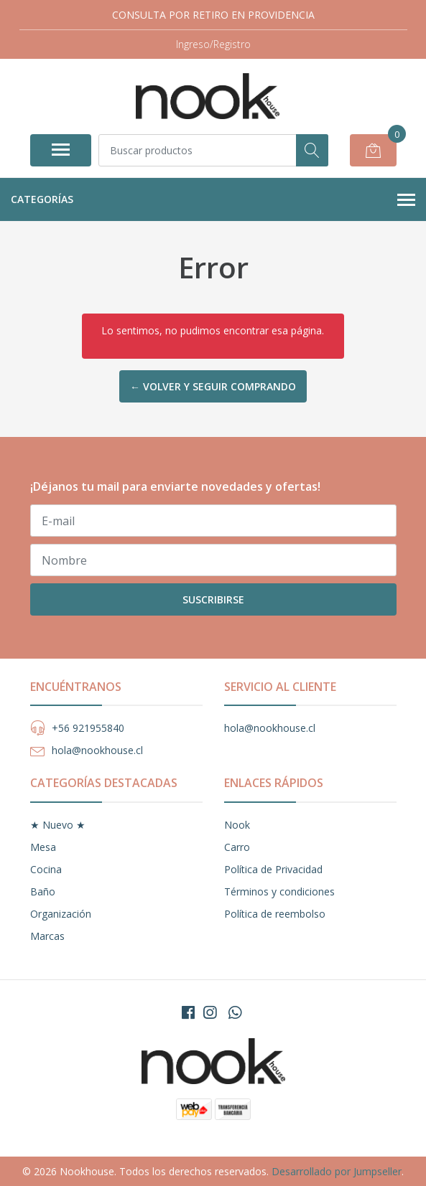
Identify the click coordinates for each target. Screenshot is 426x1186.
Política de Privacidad (273, 869)
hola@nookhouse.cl (97, 750)
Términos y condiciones (279, 891)
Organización (60, 914)
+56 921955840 (88, 728)
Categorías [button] (213, 200)
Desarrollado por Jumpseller (337, 1171)
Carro (237, 847)
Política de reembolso (274, 914)
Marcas (47, 936)
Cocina (46, 869)
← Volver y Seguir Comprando (213, 386)
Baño (42, 891)
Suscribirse (213, 599)
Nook (237, 825)
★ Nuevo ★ (57, 825)
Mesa (43, 847)
